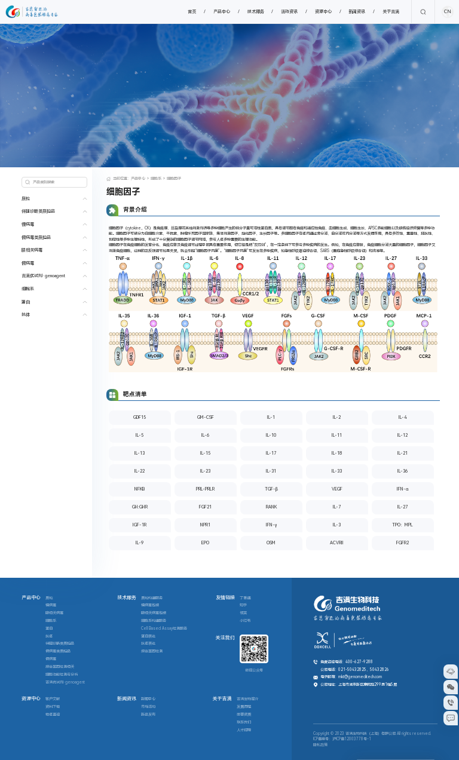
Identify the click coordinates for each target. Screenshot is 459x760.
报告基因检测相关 (59, 666)
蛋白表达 (148, 636)
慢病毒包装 (150, 605)
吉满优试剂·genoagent (43, 275)
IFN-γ (271, 525)
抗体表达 (148, 643)
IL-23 (205, 471)
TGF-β (271, 489)
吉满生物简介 (247, 699)
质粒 (26, 198)
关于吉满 (390, 11)
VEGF (337, 489)
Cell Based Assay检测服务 (164, 628)
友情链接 (225, 597)
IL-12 (402, 435)
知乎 (243, 605)
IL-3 (337, 525)
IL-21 (402, 453)
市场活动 (148, 706)
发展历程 (244, 706)
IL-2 (337, 417)
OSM (271, 543)
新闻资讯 (356, 11)
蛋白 (26, 302)
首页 (192, 11)
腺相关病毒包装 (153, 613)
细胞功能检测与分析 (61, 674)
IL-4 (402, 417)
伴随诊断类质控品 (38, 211)
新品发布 (148, 714)
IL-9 (139, 543)
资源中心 (323, 11)
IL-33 (337, 471)
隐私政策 (320, 745)
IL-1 (271, 417)
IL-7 (337, 507)
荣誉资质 (244, 714)
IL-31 (271, 471)
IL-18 (337, 453)
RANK (271, 507)
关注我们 (225, 638)
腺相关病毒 (32, 250)
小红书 (245, 620)
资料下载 (52, 706)
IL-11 (337, 435)
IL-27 (402, 507)
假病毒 (28, 263)
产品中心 (221, 11)
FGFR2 (402, 543)
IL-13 (139, 453)
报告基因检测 (152, 651)
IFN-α (402, 489)
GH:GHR (140, 507)
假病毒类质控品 (36, 237)
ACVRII (337, 543)
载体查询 (52, 714)
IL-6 (205, 435)
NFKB (139, 489)
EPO (205, 543)
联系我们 (244, 722)
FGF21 (205, 507)
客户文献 (52, 699)
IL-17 (271, 453)
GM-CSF (205, 417)
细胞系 (28, 289)
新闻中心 (148, 699)
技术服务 (255, 11)
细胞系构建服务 (153, 620)
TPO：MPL (402, 525)
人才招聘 (244, 730)
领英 (243, 613)
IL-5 (139, 435)
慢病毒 (28, 224)
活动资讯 (289, 11)
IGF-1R (139, 525)
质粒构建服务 (152, 598)
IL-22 (139, 471)
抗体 (26, 314)
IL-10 (271, 435)
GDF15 (139, 417)
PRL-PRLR (205, 489)
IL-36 (402, 471)
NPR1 (205, 525)
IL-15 (205, 453)
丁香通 (245, 598)
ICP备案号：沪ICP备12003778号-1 (342, 739)
